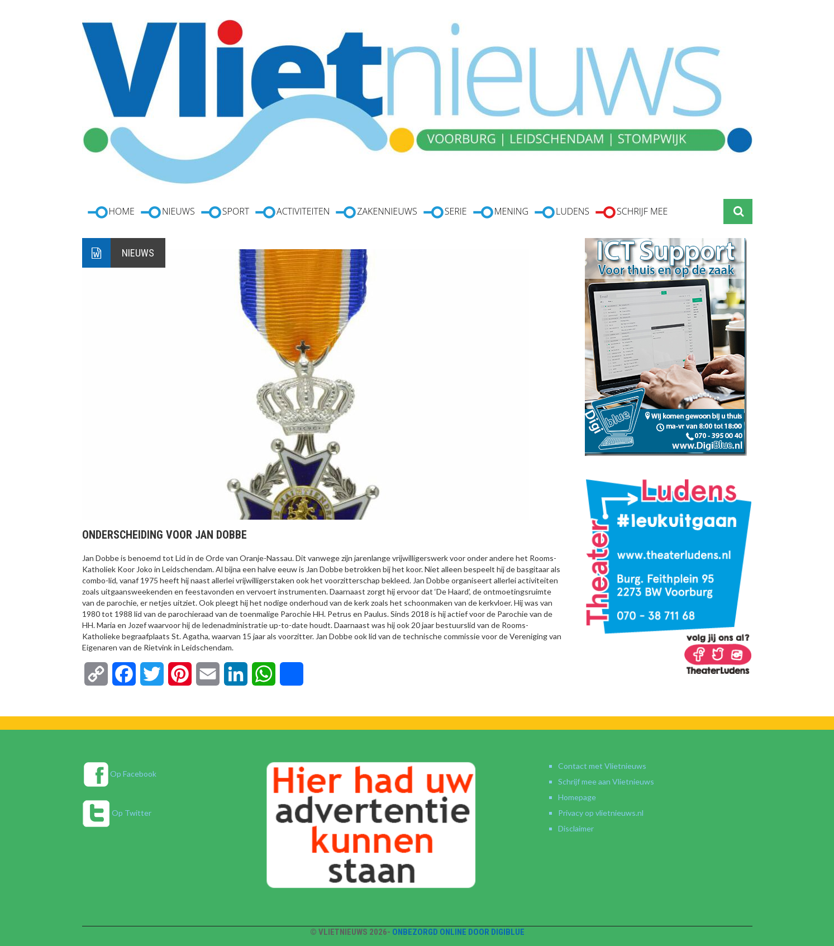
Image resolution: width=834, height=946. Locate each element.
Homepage (577, 797)
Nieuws (138, 253)
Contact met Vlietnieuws (602, 766)
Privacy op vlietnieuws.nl (601, 812)
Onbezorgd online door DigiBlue (458, 932)
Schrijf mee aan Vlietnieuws (606, 781)
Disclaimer (576, 828)
